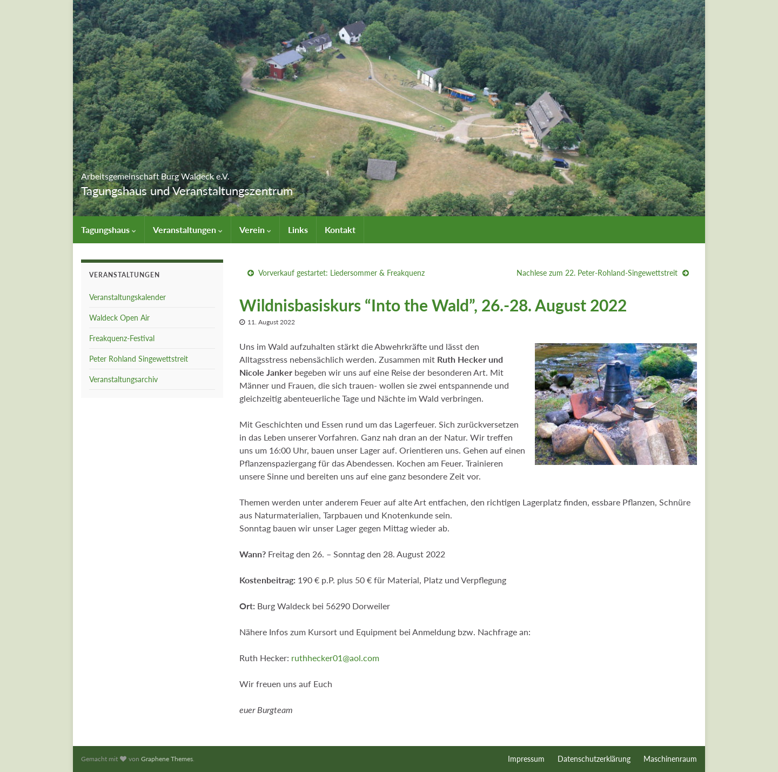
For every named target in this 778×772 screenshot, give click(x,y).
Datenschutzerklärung (594, 758)
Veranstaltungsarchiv (123, 379)
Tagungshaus (108, 229)
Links (298, 229)
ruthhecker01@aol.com (335, 658)
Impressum (526, 758)
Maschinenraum (670, 758)
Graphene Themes (167, 759)
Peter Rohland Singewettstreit (138, 358)
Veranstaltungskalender (127, 297)
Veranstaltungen (188, 229)
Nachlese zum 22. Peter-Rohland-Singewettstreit (597, 272)
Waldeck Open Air (119, 317)
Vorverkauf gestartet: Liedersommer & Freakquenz (341, 272)
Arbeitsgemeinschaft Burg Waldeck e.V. (220, 172)
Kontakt (340, 229)
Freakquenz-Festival (122, 338)
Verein (255, 229)
